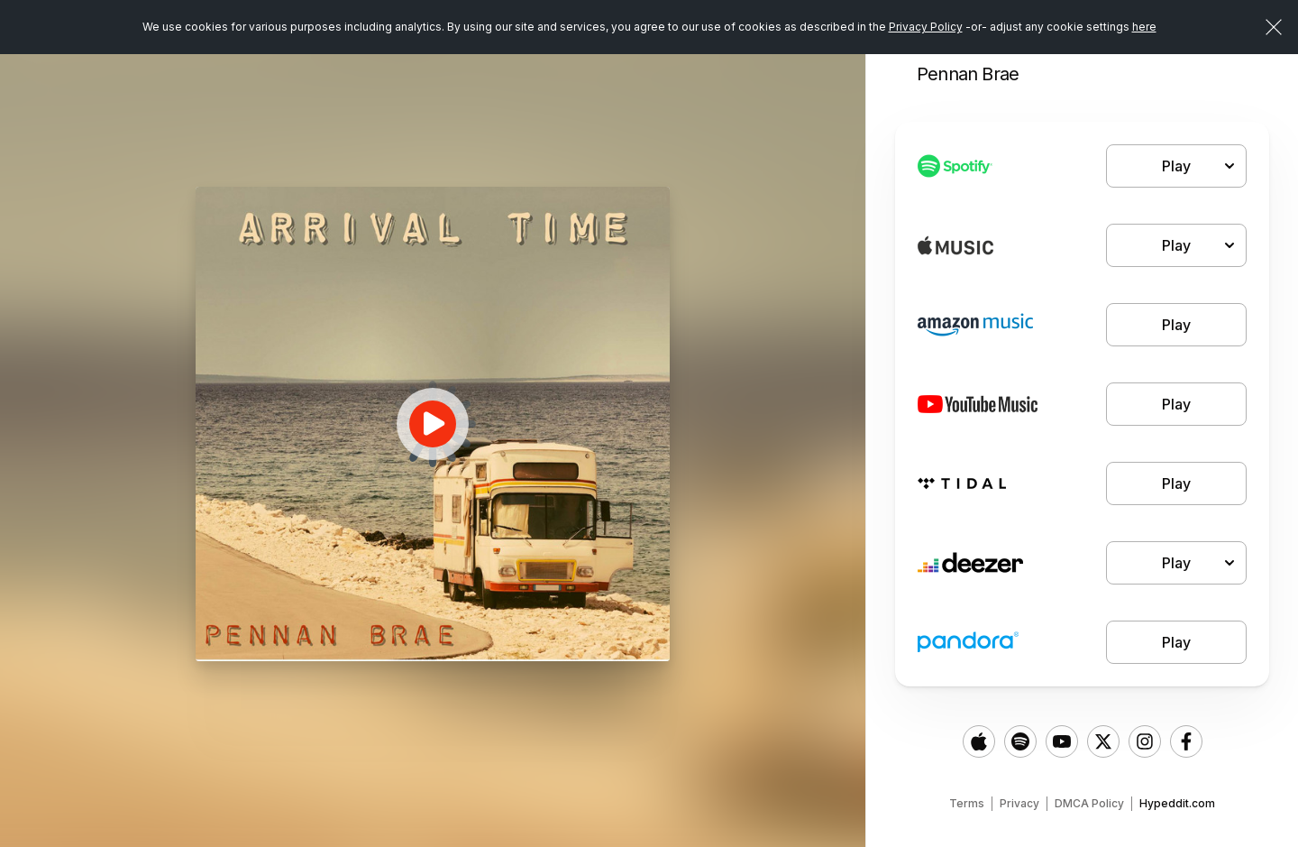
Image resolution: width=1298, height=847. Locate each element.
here (1144, 26)
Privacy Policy (926, 26)
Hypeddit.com (1177, 803)
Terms (966, 803)
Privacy (1019, 803)
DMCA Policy (1089, 803)
